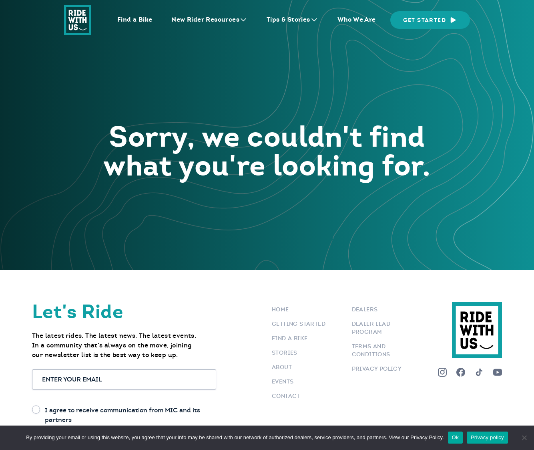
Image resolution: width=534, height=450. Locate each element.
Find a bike (289, 338)
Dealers (365, 309)
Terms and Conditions (371, 350)
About (282, 367)
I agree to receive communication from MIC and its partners (122, 415)
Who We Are (356, 19)
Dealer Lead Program (371, 327)
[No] (524, 438)
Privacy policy (487, 437)
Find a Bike (134, 19)
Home (280, 309)
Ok (455, 437)
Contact (286, 396)
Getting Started (298, 323)
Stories (284, 352)
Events (282, 381)
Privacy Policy (377, 368)
